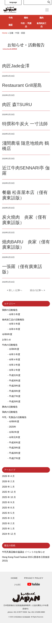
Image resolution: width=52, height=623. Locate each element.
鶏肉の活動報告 (10, 412)
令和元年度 (14, 437)
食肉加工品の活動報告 (13, 319)
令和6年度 (7, 334)
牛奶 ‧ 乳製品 (26, 25)
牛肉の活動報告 (10, 345)
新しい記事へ (15, 290)
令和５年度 (14, 314)
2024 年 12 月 (9, 534)
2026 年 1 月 (8, 487)
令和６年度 (14, 329)
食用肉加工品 (41, 25)
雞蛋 (10, 25)
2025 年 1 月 (8, 528)
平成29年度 (14, 386)
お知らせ (6, 339)
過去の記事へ (36, 290)
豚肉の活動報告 (10, 407)
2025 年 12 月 (9, 492)
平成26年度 (14, 401)
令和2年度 (14, 432)
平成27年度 (14, 396)
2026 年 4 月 (8, 476)
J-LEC (17, 584)
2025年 (12, 427)
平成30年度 (14, 380)
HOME (14, 578)
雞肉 (41, 17)
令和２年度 (14, 370)
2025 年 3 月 (8, 518)
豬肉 (26, 17)
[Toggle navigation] (47, 10)
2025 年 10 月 (9, 497)
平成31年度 (14, 375)
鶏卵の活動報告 (10, 310)
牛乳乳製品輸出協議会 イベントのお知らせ (23, 552)
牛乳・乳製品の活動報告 (14, 417)
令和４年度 (14, 359)
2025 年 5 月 (8, 513)
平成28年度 (14, 391)
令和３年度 (14, 365)
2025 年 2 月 (8, 523)
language (13, 2)
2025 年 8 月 (8, 507)
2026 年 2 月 (8, 481)
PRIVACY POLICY (33, 578)
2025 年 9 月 (8, 502)
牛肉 (10, 17)
